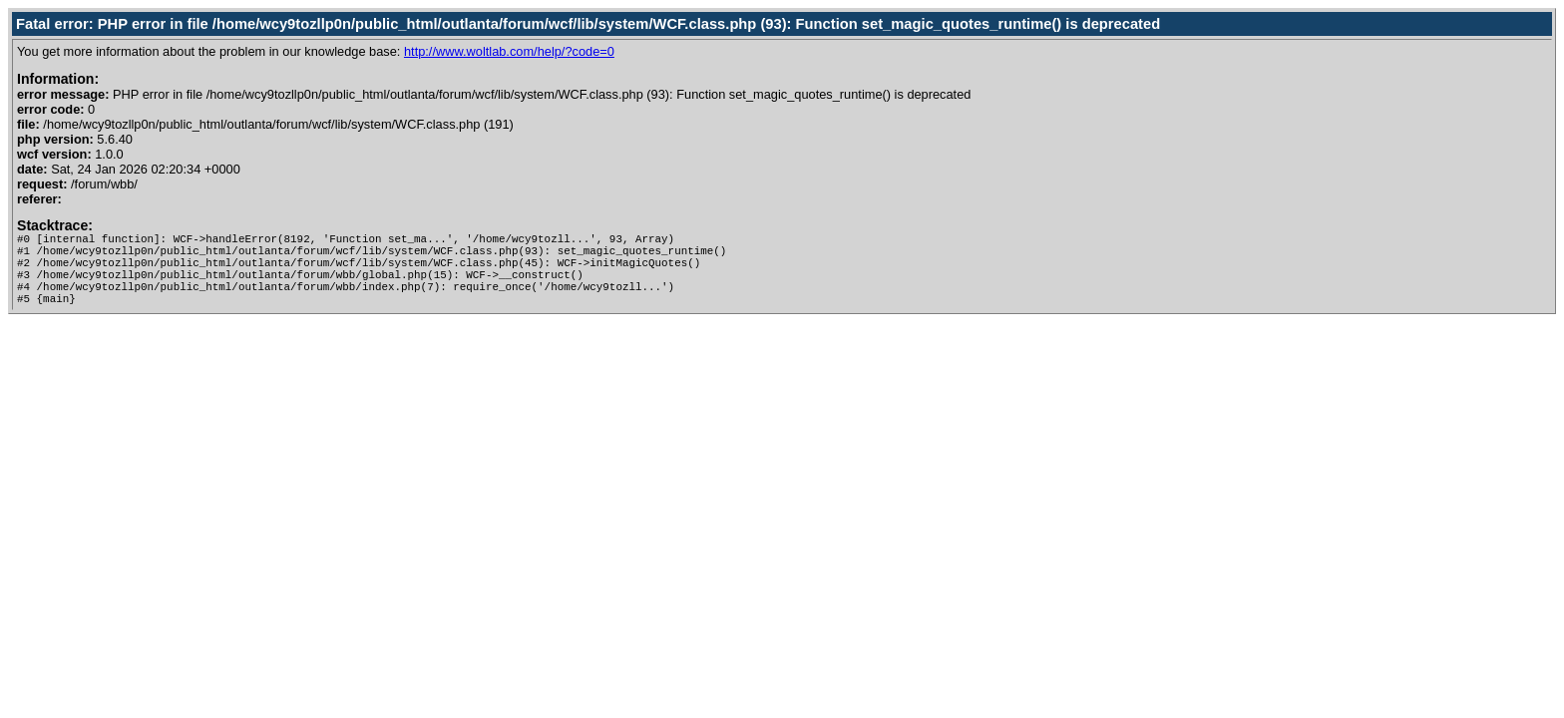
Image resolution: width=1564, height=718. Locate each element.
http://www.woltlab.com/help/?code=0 (509, 51)
